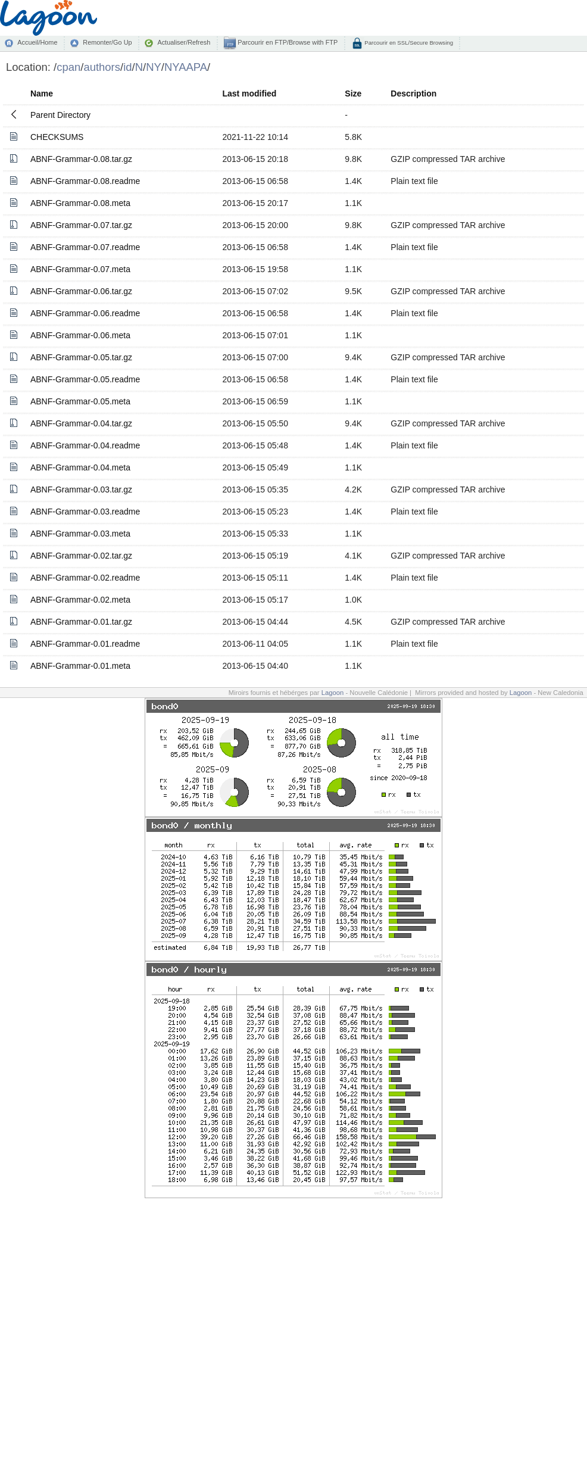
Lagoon (332, 692)
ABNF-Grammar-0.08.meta (80, 203)
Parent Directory (60, 115)
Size (353, 93)
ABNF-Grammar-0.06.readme (85, 313)
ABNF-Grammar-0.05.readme (85, 379)
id (127, 67)
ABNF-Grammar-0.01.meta (80, 666)
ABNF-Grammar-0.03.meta (80, 533)
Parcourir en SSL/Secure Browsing (408, 42)
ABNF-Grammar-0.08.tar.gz (81, 159)
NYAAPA (185, 67)
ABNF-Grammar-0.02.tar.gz (81, 555)
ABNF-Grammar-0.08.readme (85, 181)
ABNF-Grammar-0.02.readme (85, 577)
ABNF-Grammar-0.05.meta (80, 401)
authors (101, 67)
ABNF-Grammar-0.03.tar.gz (81, 489)
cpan (68, 67)
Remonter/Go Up (107, 42)
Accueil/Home (37, 42)
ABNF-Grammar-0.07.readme (85, 247)
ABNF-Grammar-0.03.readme (85, 511)
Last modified (249, 93)
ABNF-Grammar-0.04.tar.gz (81, 423)
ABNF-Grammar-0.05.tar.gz (81, 357)
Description (413, 93)
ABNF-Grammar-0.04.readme (85, 445)
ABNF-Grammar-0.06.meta (80, 335)
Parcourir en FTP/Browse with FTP (287, 42)
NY (153, 67)
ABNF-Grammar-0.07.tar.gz (81, 225)
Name (41, 93)
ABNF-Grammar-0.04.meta (80, 467)
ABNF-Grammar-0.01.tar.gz (81, 621)
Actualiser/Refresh (183, 42)
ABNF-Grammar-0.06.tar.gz (81, 291)
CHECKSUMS (56, 137)
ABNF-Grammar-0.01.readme (85, 644)
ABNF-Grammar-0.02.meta (80, 599)
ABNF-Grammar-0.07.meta (80, 269)
